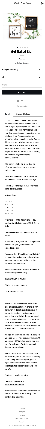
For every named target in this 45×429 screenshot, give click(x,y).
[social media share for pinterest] (26, 100)
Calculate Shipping (22, 63)
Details (8, 114)
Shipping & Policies (23, 114)
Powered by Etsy (31, 425)
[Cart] (42, 4)
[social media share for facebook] (18, 100)
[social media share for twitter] (22, 100)
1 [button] (17, 47)
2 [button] (20, 47)
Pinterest (22, 415)
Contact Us (22, 422)
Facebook (22, 408)
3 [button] (22, 47)
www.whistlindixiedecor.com (14, 384)
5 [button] (27, 47)
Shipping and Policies (21, 418)
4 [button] (25, 47)
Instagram (22, 412)
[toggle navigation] (2, 3)
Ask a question (22, 106)
